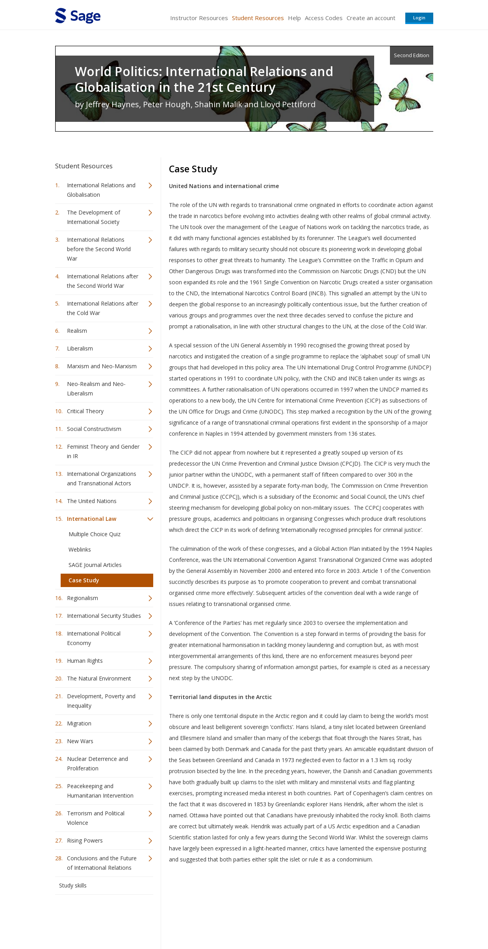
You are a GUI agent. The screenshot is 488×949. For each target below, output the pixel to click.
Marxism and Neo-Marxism (102, 366)
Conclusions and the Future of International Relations (102, 862)
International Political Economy (94, 638)
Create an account (371, 18)
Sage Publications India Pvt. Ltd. (169, 919)
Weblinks (80, 549)
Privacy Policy (381, 919)
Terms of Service (289, 919)
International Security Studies (104, 615)
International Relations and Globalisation (101, 189)
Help (294, 18)
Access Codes (324, 18)
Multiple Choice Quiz (95, 534)
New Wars (80, 741)
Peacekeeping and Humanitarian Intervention (100, 790)
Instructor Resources (199, 18)
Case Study (84, 580)
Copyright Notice (337, 919)
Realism (77, 330)
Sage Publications (100, 919)
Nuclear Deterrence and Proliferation (97, 763)
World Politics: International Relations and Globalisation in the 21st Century (204, 79)
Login (419, 18)
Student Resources (258, 18)
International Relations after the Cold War (102, 308)
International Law (91, 518)
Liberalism (80, 348)
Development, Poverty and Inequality (101, 700)
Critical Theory (85, 411)
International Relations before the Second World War (99, 249)
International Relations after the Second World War (102, 280)
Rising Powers (85, 840)
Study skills (73, 885)
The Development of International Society (93, 217)
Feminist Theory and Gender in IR (103, 451)
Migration (79, 723)
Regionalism (82, 598)
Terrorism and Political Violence (95, 817)
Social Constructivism (94, 429)
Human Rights (85, 660)
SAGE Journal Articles (95, 565)
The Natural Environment (99, 678)
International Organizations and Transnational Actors (101, 478)
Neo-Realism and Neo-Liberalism (96, 388)
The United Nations (92, 501)
